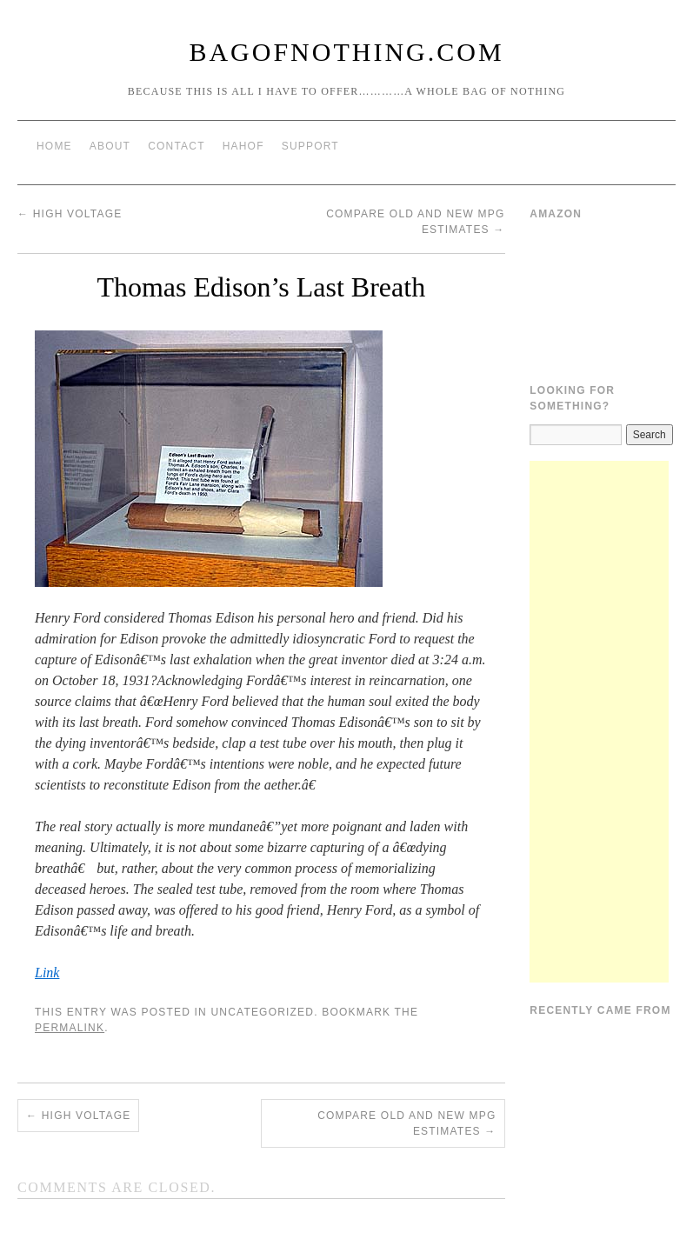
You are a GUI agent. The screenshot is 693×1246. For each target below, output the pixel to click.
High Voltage (69, 214)
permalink (69, 1028)
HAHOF (243, 146)
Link (47, 972)
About (110, 146)
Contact (176, 146)
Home (54, 146)
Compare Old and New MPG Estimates (406, 1123)
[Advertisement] (599, 722)
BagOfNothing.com (346, 51)
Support (310, 146)
